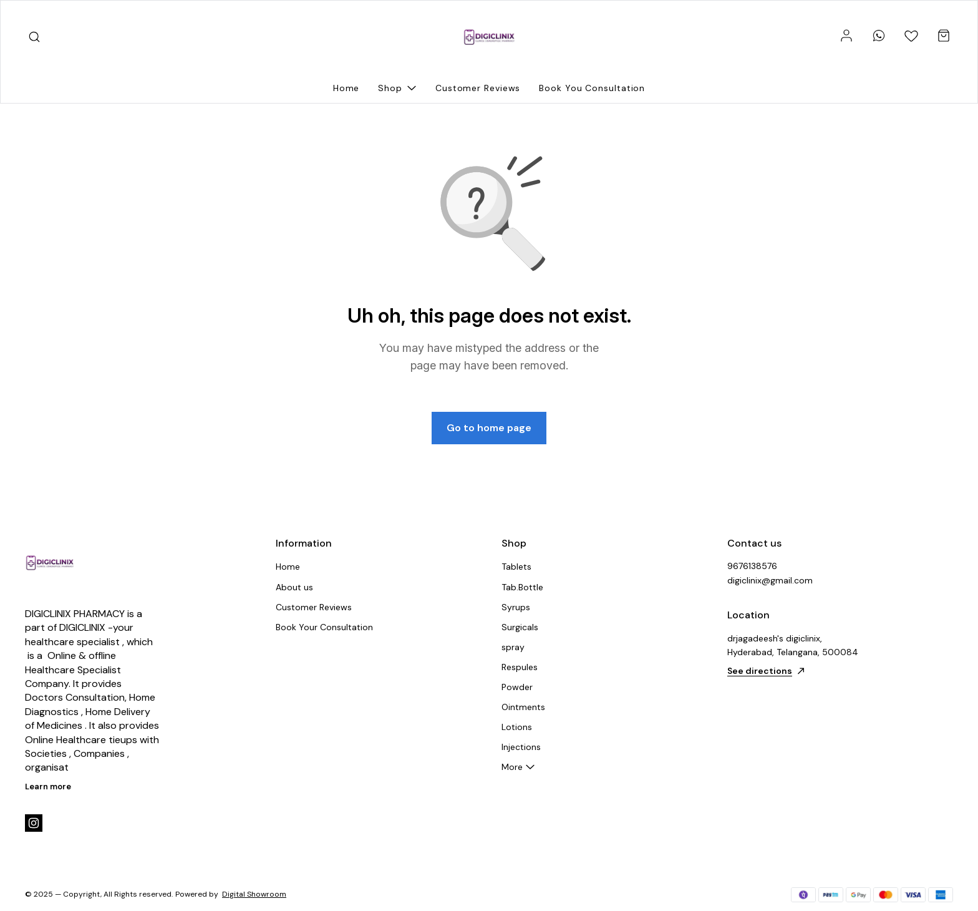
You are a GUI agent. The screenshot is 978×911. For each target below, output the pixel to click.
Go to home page (489, 427)
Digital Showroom (254, 894)
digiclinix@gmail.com (770, 580)
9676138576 (752, 566)
